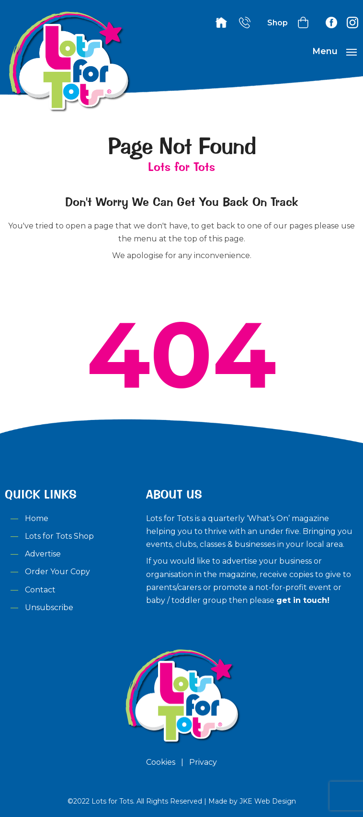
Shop (277, 22)
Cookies (160, 762)
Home (36, 518)
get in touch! (302, 600)
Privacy (203, 762)
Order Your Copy (57, 571)
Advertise (43, 553)
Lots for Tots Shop (59, 536)
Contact (40, 589)
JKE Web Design (267, 801)
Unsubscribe (49, 607)
